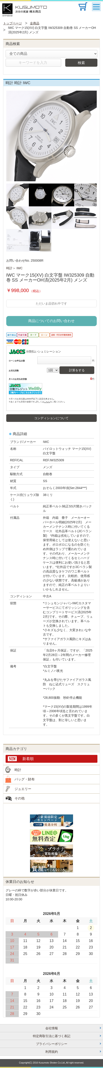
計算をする (77, 370)
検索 (81, 63)
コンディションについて (51, 418)
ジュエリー (23, 789)
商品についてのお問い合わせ (51, 321)
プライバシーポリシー (51, 1044)
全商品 (34, 23)
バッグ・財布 (25, 779)
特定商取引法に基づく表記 (51, 1036)
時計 (9, 268)
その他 (20, 798)
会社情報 (51, 1028)
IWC (20, 268)
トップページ (12, 23)
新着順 (28, 758)
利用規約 (51, 1051)
